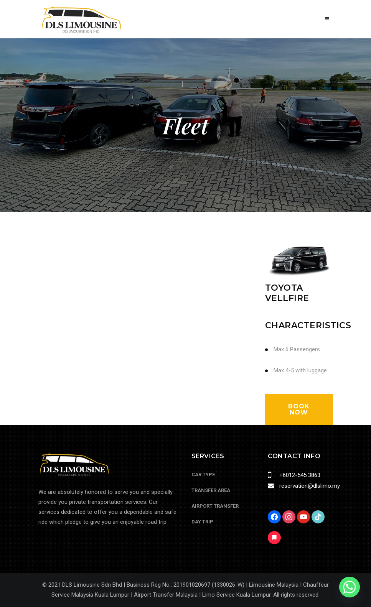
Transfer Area (210, 490)
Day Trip (202, 522)
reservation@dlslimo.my (309, 485)
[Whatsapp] (349, 587)
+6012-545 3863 (299, 475)
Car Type (203, 474)
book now (299, 409)
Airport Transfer (215, 506)
